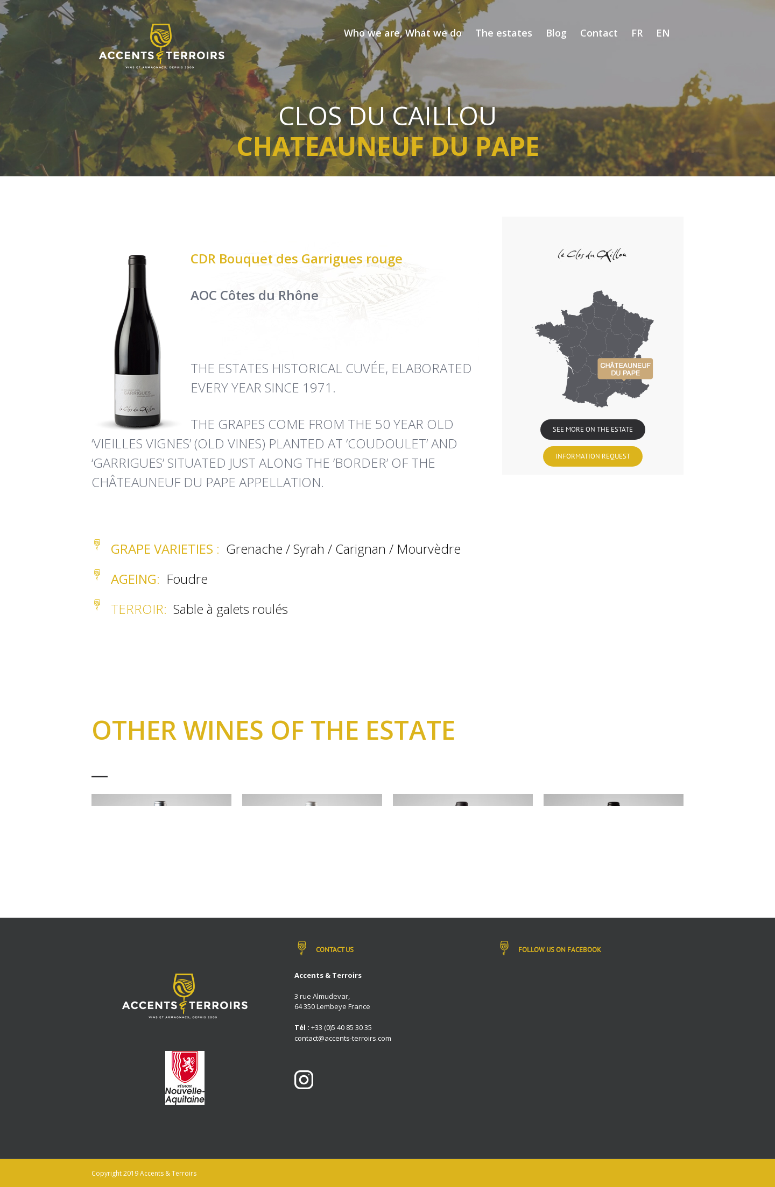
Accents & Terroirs (168, 1173)
